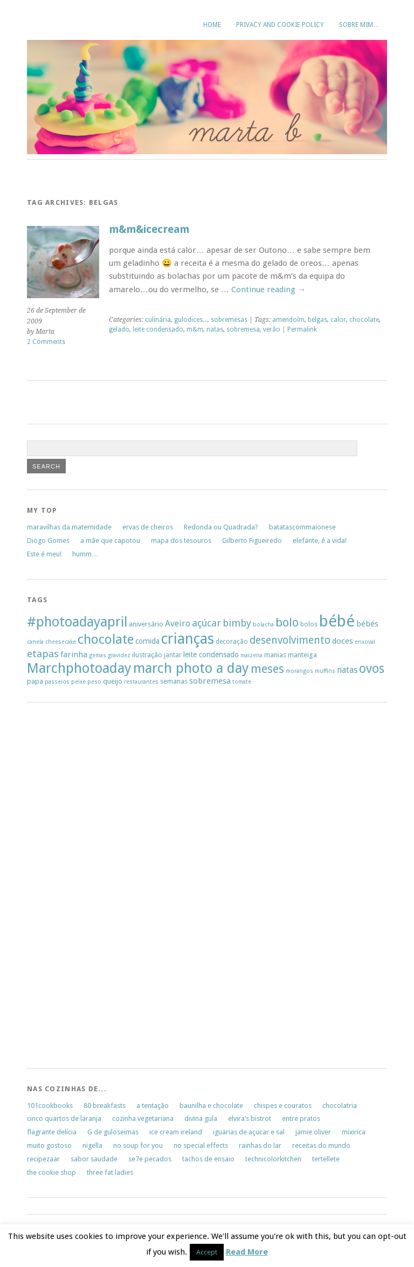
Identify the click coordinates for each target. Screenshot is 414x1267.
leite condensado (158, 329)
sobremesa (243, 329)
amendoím (288, 319)
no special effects (201, 1145)
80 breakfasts (105, 1105)
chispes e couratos (283, 1105)
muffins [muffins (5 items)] (325, 670)
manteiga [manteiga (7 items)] (302, 655)
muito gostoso (49, 1145)
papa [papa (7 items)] (35, 681)
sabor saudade (94, 1159)
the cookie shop (51, 1172)
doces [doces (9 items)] (342, 641)
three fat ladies (110, 1172)
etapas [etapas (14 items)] (43, 654)
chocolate (364, 319)
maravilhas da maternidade (69, 527)
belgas (317, 319)
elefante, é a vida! (320, 540)
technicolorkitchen (273, 1159)
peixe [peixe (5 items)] (78, 681)
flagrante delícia (52, 1132)
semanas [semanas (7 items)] (174, 681)
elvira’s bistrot (249, 1118)
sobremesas (229, 319)
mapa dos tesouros (181, 540)
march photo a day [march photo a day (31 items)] (191, 668)
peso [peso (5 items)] (94, 681)
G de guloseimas (113, 1132)
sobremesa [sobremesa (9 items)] (210, 681)
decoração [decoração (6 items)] (232, 641)
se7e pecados (149, 1159)
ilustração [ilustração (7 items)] (147, 655)
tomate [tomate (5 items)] (241, 681)
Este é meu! (44, 554)
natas (214, 329)
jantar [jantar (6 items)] (173, 655)
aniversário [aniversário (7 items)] (146, 624)
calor (338, 319)
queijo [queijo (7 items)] (112, 681)
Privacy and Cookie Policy (280, 25)
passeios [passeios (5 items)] (57, 681)
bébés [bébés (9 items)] (367, 624)
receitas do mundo (321, 1145)
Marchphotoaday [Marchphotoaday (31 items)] (79, 668)
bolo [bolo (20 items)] (287, 622)
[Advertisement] (59, 888)
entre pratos (301, 1118)
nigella (92, 1145)
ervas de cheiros (147, 527)
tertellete (326, 1159)
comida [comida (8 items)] (147, 641)
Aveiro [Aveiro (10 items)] (177, 623)
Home (212, 25)
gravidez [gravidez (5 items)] (119, 655)
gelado (119, 329)
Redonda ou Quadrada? (221, 527)
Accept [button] (206, 1252)
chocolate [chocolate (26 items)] (106, 639)
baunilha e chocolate (211, 1105)
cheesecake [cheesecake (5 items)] (60, 641)
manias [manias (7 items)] (275, 655)
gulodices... (191, 319)
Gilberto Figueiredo (252, 540)
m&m (195, 329)
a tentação (152, 1105)
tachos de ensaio (208, 1159)
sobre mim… (359, 25)
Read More (247, 1252)
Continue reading (268, 289)
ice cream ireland (175, 1132)
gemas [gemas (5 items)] (97, 655)
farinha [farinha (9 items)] (73, 654)
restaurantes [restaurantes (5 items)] (141, 681)
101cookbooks (50, 1105)
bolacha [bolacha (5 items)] (263, 624)
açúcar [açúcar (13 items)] (206, 623)
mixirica (353, 1132)
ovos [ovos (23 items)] (371, 669)
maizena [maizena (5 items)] (251, 655)
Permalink (302, 329)
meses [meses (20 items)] (267, 669)
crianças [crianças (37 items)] (187, 639)
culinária (158, 319)
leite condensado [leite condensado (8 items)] (211, 654)
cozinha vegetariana (143, 1118)
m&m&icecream (149, 229)
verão (271, 329)
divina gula (200, 1118)
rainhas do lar (260, 1145)
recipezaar (43, 1159)
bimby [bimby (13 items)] (237, 623)
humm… (85, 554)
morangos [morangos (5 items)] (299, 670)
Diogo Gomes (48, 540)
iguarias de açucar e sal (249, 1132)
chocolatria (339, 1105)
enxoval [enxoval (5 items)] (365, 641)
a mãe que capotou (110, 540)
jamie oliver (313, 1132)
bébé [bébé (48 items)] (337, 621)
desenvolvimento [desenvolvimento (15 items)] (290, 640)
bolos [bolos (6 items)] (309, 624)
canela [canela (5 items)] (35, 641)
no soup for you (138, 1145)
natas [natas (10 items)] (347, 670)
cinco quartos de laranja (64, 1118)
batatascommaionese (302, 527)
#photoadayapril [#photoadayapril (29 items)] (77, 622)
